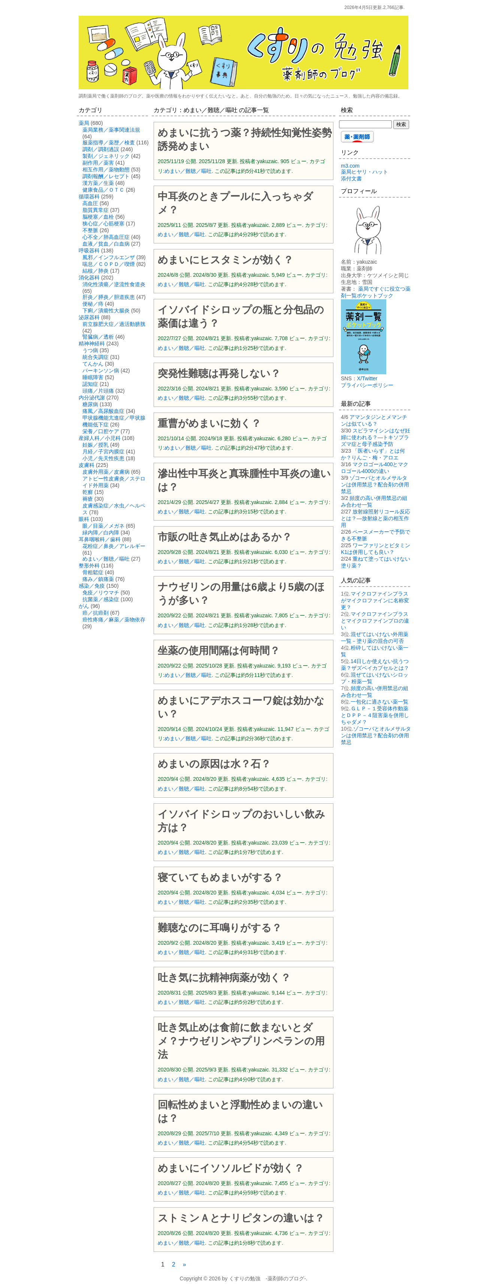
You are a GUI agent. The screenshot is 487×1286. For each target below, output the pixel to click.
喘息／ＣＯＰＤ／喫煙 (108, 264)
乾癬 (87, 492)
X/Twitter (367, 378)
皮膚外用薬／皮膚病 (106, 472)
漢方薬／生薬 (98, 183)
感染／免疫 (92, 586)
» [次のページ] (184, 1264)
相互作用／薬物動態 (106, 170)
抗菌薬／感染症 (100, 599)
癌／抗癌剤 (95, 613)
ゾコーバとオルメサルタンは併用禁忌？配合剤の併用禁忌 (375, 484)
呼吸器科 (89, 251)
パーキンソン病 (100, 371)
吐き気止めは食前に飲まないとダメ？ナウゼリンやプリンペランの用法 (241, 1041)
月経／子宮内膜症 (103, 452)
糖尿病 (90, 404)
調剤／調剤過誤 (100, 149)
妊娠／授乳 (95, 445)
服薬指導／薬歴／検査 (108, 143)
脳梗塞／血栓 (98, 217)
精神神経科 (92, 344)
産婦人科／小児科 (100, 438)
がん (84, 606)
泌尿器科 (89, 317)
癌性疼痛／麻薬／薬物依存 (113, 620)
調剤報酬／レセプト (106, 176)
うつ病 (90, 350)
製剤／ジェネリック (106, 156)
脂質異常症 (95, 210)
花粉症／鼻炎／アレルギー (113, 546)
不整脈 (90, 230)
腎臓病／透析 (98, 337)
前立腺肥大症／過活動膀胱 (113, 324)
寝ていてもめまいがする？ (220, 877)
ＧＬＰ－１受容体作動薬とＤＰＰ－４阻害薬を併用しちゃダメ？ (375, 715)
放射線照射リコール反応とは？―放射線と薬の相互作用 (375, 518)
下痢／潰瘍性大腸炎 (106, 311)
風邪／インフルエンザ (108, 257)
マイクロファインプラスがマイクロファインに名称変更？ (375, 600)
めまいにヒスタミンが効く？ (225, 260)
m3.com (350, 166)
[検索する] (365, 124)
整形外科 (89, 566)
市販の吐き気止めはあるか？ (225, 537)
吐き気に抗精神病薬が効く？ (224, 977)
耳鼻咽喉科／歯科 (100, 539)
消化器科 (89, 278)
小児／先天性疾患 (103, 458)
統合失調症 (95, 357)
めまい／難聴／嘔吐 (188, 171)
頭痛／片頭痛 (98, 391)
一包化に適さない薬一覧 (379, 702)
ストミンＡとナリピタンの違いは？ (241, 1218)
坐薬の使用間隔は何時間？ (219, 650)
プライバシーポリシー (367, 385)
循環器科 (89, 197)
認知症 (90, 384)
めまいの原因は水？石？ (214, 764)
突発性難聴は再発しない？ (219, 373)
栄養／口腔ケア (100, 431)
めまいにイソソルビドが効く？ (231, 1168)
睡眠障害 (92, 377)
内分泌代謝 (92, 398)
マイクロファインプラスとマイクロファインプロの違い (375, 620)
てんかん (92, 364)
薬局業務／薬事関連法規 (111, 130)
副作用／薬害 (98, 163)
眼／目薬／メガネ (103, 526)
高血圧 (90, 203)
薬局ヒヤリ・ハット (364, 172)
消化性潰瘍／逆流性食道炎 (113, 284)
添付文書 (351, 179)
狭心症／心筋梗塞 (103, 224)
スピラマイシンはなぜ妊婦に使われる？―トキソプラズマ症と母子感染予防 (375, 437)
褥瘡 (87, 499)
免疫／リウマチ (100, 593)
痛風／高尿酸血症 (103, 411)
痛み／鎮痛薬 (98, 579)
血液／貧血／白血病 (106, 244)
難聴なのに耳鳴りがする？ (220, 927)
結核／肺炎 (95, 271)
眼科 (84, 519)
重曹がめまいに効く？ (209, 423)
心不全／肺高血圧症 (106, 237)
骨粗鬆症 (92, 572)
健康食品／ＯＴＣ (103, 190)
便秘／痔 (92, 304)
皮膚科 (86, 465)
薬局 (84, 123)
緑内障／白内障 (100, 533)
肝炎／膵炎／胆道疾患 (108, 297)
